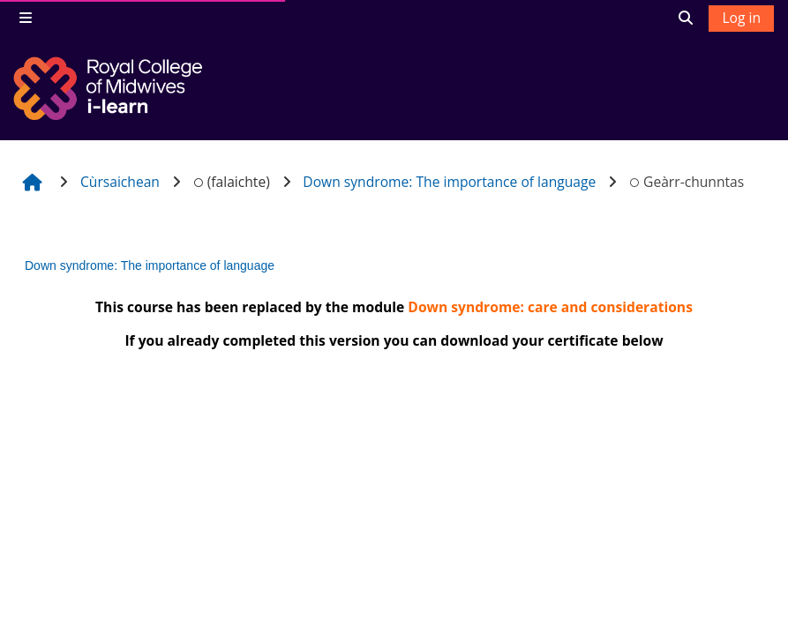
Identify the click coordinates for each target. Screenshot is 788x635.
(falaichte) (230, 181)
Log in (741, 17)
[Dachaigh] (110, 88)
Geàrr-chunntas (686, 181)
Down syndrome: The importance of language (149, 265)
